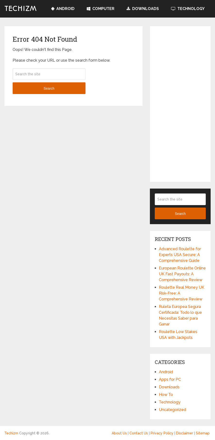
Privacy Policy (162, 433)
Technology (188, 8)
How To (166, 394)
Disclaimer (184, 433)
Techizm (20, 8)
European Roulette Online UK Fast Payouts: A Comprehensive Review (182, 274)
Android (63, 8)
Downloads (143, 8)
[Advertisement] (180, 104)
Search (48, 88)
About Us (119, 433)
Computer (100, 8)
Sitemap (203, 433)
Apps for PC (170, 379)
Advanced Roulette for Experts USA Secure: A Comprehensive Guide (180, 255)
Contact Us (138, 433)
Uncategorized (172, 409)
